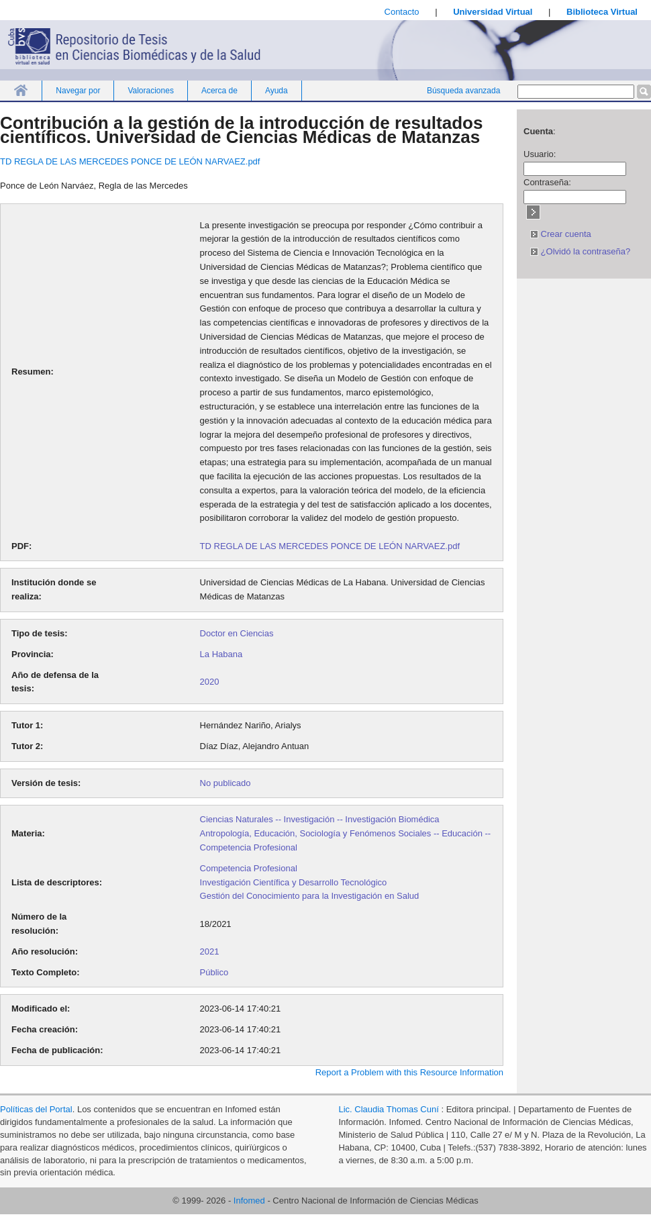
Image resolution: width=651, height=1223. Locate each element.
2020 (209, 682)
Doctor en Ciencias (237, 633)
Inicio (20, 90)
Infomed (249, 1200)
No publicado (225, 783)
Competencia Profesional (248, 868)
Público (214, 972)
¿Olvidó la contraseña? (580, 251)
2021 (209, 951)
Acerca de (219, 90)
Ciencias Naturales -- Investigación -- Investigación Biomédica (320, 819)
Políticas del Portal (36, 1109)
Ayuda (276, 90)
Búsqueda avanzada (463, 90)
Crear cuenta (560, 234)
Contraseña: (547, 182)
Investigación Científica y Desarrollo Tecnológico (293, 882)
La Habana (221, 654)
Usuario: (539, 154)
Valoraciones (150, 90)
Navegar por (78, 90)
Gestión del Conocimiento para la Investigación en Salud (309, 896)
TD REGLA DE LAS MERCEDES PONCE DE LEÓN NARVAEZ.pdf (130, 161)
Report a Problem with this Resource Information (409, 1072)
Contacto (402, 12)
